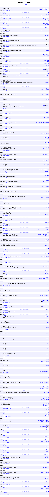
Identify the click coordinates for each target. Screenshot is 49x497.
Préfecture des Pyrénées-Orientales (6, 10)
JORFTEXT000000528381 (23, 449)
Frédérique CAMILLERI (6, 233)
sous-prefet (47, 14)
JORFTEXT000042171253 (23, 115)
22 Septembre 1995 (46, 418)
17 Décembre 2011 (47, 217)
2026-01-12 (47, 8)
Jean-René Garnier (5, 492)
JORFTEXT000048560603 (23, 48)
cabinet (39, 9)
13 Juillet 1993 (47, 434)
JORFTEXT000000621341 (23, 309)
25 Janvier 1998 (47, 390)
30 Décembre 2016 (47, 157)
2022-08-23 (47, 69)
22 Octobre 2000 (47, 363)
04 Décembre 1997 (47, 395)
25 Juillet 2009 (47, 253)
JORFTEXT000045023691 (23, 86)
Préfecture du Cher (5, 198)
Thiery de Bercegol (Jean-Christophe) (7, 408)
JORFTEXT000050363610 (23, 27)
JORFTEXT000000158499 (23, 270)
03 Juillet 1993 (47, 439)
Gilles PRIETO (5, 254)
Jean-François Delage (5, 260)
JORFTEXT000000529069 (23, 439)
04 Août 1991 (47, 481)
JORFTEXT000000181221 (23, 444)
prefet (48, 20)
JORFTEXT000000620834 (23, 314)
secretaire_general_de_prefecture (45, 89)
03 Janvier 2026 (47, 12)
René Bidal (4, 223)
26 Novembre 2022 (46, 63)
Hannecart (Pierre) (5, 419)
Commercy (47, 169)
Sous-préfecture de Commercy (6, 171)
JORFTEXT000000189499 (23, 418)
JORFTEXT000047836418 (23, 58)
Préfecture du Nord (5, 268)
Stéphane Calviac (5, 305)
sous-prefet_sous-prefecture (42, 169)
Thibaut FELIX (5, 74)
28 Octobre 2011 (47, 222)
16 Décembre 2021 (47, 97)
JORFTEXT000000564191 (23, 407)
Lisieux (47, 360)
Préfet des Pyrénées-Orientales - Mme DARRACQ (42, 149)
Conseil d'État (4, 84)
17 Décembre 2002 (47, 331)
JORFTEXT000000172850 (23, 481)
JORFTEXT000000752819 (23, 390)
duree (45, 39)
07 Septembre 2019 (46, 125)
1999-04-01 (47, 386)
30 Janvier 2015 (47, 194)
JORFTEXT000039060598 (23, 125)
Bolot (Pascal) (5, 413)
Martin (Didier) (5, 332)
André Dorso (4, 315)
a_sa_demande (47, 59)
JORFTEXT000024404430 (23, 227)
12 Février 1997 (47, 412)
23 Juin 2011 (47, 232)
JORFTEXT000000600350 (23, 331)
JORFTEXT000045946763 (23, 73)
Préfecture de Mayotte (5, 329)
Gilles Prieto (4, 282)
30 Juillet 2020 (47, 115)
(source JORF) (27, 12)
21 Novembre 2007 (46, 270)
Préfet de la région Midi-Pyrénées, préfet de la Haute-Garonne (45, 278)
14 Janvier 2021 (47, 102)
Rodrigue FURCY (5, 59)
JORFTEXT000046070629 (23, 68)
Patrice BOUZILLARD (6, 64)
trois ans (47, 39)
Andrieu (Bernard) (5, 396)
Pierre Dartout (5, 391)
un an (47, 82)
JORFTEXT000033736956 (23, 157)
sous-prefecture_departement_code (43, 148)
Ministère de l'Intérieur (5, 83)
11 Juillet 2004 (47, 309)
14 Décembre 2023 (47, 48)
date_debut (44, 8)
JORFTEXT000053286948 (23, 12)
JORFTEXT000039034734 (23, 130)
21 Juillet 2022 (47, 68)
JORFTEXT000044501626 (23, 97)
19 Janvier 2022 (47, 86)
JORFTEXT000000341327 (23, 363)
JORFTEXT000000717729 (23, 486)
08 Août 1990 (47, 491)
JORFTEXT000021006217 (23, 248)
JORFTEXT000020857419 (23, 259)
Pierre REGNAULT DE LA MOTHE (7, 18)
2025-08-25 (47, 18)
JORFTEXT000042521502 (23, 110)
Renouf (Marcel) (5, 455)
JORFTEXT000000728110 (23, 434)
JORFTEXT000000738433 (23, 395)
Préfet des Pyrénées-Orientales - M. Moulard (43, 229)
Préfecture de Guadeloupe (6, 372)
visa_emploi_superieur (46, 19)
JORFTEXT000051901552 (23, 17)
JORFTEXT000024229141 (23, 232)
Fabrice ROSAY (5, 195)
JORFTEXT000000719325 (23, 429)
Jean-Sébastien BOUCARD (6, 121)
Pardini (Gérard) (5, 450)
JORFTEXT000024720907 (23, 222)
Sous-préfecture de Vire (5, 149)
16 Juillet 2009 (47, 259)
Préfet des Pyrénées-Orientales (45, 295)
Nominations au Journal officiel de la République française (24, 0)
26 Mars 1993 (47, 449)
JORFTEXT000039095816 (23, 120)
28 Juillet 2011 (47, 227)
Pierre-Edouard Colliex (6, 271)
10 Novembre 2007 (46, 281)
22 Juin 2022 (47, 73)
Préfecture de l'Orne (5, 356)
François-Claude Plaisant (6, 265)
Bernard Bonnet (5, 435)
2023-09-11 (47, 54)
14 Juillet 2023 (47, 58)
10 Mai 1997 (47, 407)
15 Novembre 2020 (46, 110)
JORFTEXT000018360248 (23, 264)
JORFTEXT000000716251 (23, 491)
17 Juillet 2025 (47, 17)
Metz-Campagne (46, 420)
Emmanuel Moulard (5, 228)
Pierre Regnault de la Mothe (6, 218)
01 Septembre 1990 (46, 486)
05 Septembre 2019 (46, 130)
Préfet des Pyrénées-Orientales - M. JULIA (43, 30)
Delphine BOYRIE (5, 98)
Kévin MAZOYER (5, 87)
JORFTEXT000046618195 (23, 63)
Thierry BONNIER (5, 23)
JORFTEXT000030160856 (23, 194)
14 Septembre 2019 (46, 120)
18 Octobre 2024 (47, 27)
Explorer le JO (26, 4)
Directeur (47, 35)
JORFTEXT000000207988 (23, 368)
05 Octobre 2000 (47, 368)
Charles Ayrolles (5, 445)
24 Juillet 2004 (47, 304)
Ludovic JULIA (5, 13)
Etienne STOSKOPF (5, 116)
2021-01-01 (47, 105)
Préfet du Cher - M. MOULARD (44, 213)
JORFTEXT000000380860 (23, 412)
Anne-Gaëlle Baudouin (6, 310)
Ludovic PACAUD (5, 131)
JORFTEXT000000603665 (23, 304)
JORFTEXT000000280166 (23, 281)
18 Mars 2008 (47, 264)
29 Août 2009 (47, 248)
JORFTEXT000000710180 (23, 454)
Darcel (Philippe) (5, 487)
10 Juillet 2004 (47, 314)
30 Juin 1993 (47, 444)
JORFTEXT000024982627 (23, 217)
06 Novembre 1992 (46, 454)
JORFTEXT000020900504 (23, 253)
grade (45, 35)
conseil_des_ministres (46, 55)
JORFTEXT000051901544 (23, 22)
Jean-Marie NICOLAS (5, 249)
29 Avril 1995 (47, 429)
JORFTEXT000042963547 (23, 102)
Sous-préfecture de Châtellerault (6, 399)
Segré (47, 300)
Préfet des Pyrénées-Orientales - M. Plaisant (46, 267)
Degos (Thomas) (5, 369)
